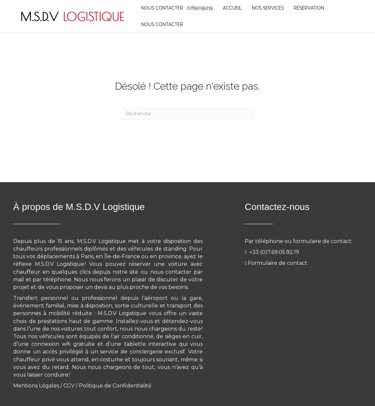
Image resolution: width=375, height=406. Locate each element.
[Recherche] (187, 113)
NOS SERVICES (268, 8)
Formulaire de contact (277, 263)
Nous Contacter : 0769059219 (177, 8)
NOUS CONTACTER (162, 24)
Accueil (232, 8)
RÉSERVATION (309, 8)
